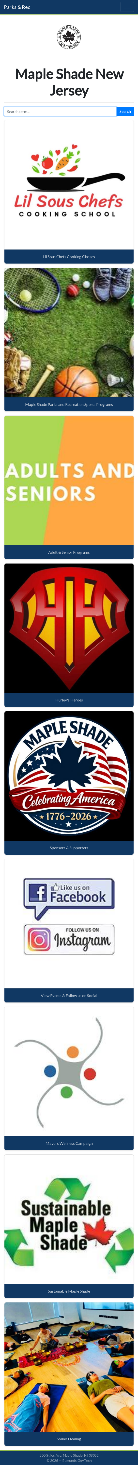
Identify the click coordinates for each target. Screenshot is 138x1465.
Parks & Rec (17, 7)
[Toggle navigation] (127, 7)
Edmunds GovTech (77, 1460)
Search (125, 111)
